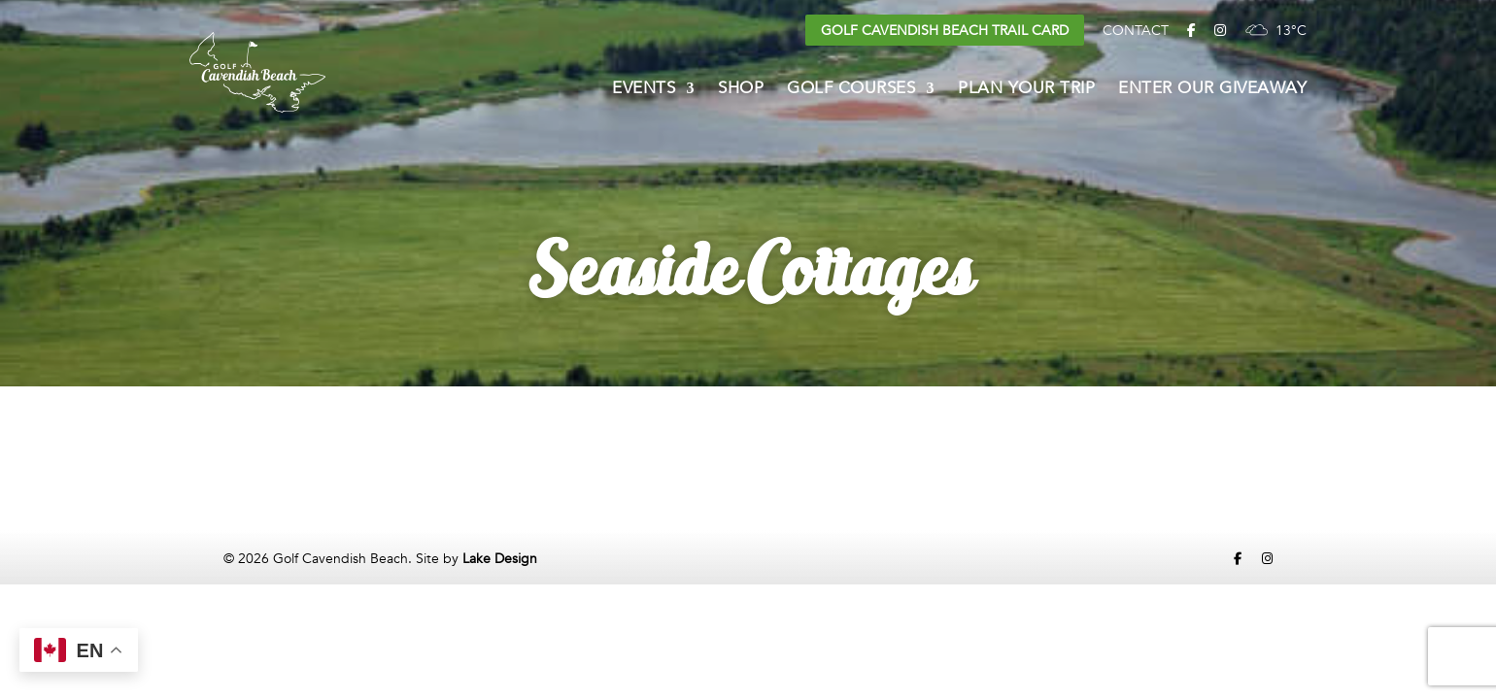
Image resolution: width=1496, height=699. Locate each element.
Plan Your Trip (1026, 90)
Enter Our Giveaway (1212, 90)
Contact (1136, 30)
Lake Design (499, 558)
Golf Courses (851, 90)
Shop (741, 90)
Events (643, 90)
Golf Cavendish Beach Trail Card (945, 30)
